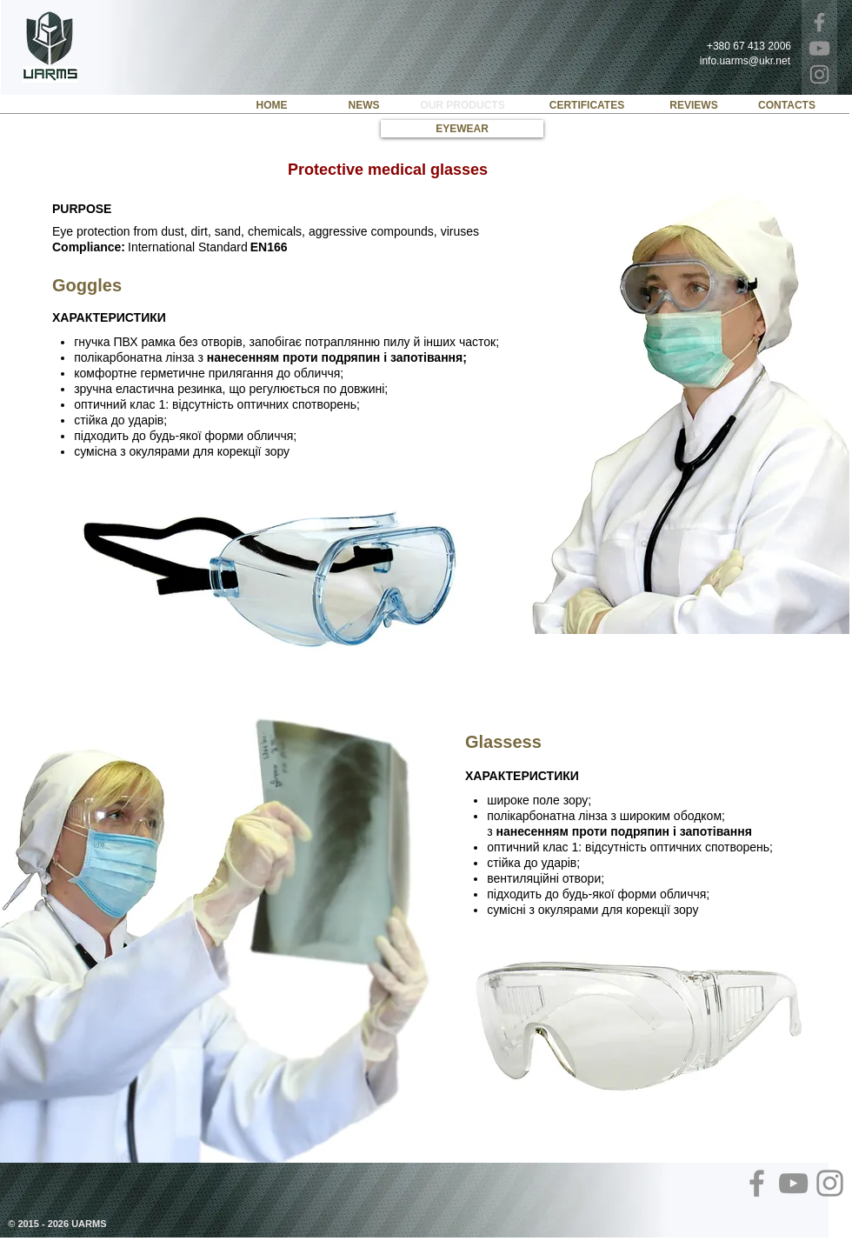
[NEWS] (363, 106)
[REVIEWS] (693, 106)
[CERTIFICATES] (587, 106)
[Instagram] (819, 74)
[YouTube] (819, 48)
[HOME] (271, 106)
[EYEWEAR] (462, 128)
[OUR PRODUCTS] (462, 106)
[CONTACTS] (787, 106)
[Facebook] (819, 22)
